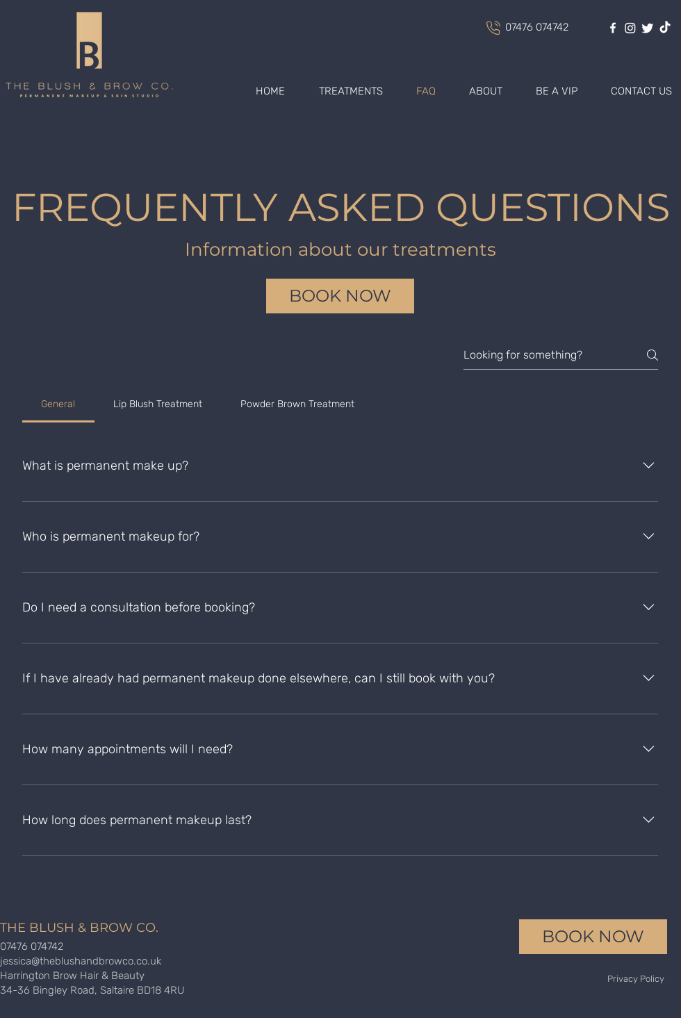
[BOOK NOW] (340, 296)
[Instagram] (630, 28)
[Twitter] (648, 28)
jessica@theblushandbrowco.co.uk (80, 961)
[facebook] (613, 28)
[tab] (58, 404)
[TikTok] (665, 28)
